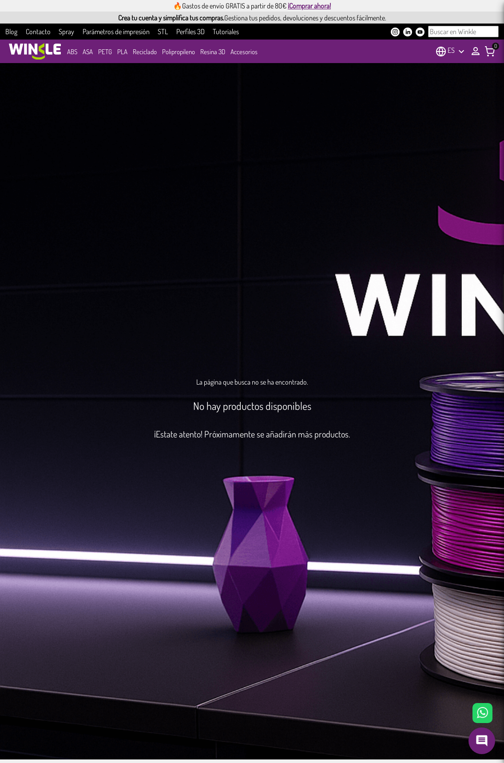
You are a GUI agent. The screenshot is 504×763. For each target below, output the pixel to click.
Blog (11, 31)
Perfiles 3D (190, 31)
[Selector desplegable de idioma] (457, 51)
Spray (66, 31)
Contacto (38, 31)
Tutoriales (226, 31)
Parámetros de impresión (116, 31)
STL (163, 31)
